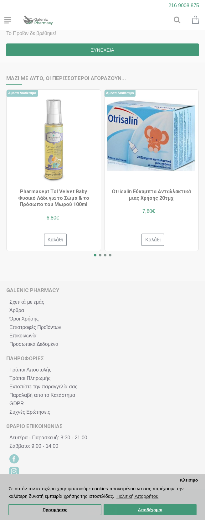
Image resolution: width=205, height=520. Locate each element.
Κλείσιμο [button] (189, 480)
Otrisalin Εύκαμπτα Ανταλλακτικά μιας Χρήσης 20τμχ (151, 195)
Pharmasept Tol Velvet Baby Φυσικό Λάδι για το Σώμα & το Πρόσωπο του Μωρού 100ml (53, 198)
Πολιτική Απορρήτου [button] (137, 496)
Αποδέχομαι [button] (150, 509)
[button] (95, 255)
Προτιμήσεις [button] (55, 509)
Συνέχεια (102, 50)
